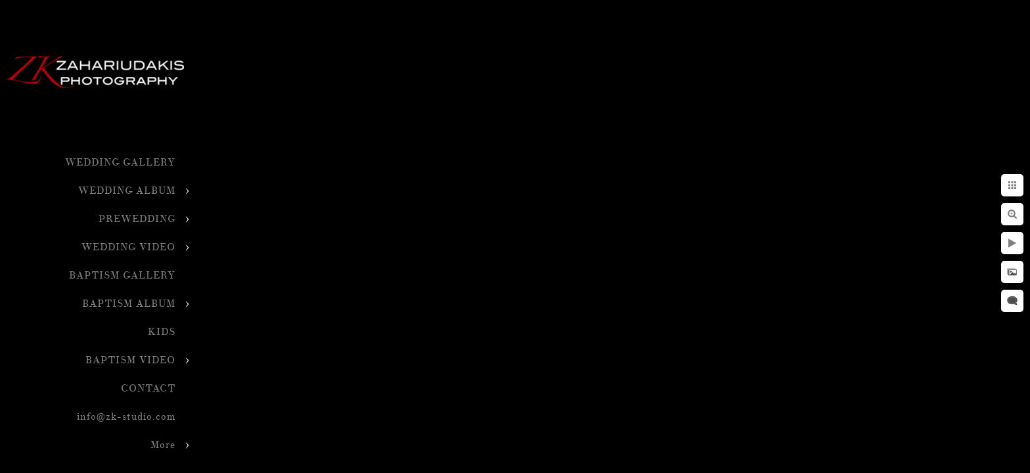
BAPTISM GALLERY (122, 275)
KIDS (161, 332)
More (162, 445)
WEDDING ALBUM (126, 191)
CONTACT (148, 388)
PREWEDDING (137, 219)
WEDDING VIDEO (128, 247)
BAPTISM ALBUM (128, 304)
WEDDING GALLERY (120, 162)
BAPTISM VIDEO (130, 360)
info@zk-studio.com (126, 417)
